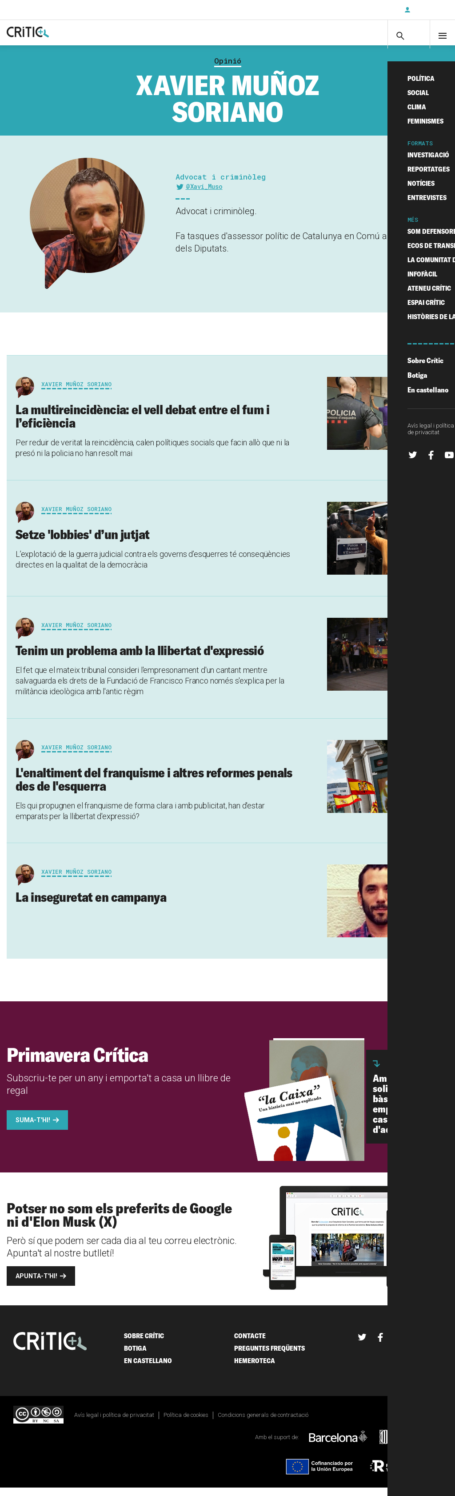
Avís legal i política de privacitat (114, 1423)
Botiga (135, 1357)
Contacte (250, 1344)
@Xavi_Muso (204, 195)
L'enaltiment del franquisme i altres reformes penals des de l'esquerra (154, 787)
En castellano (148, 1369)
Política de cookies (186, 1423)
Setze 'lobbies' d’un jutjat (82, 543)
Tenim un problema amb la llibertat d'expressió (139, 659)
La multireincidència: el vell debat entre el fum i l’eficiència (142, 424)
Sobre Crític (144, 1344)
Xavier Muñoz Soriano (76, 392)
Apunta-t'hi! (36, 1284)
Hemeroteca (254, 1369)
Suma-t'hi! (33, 1128)
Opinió (227, 69)
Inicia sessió (428, 10)
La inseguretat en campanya (91, 906)
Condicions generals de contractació (263, 1423)
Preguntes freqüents (269, 1357)
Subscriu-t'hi (368, 10)
